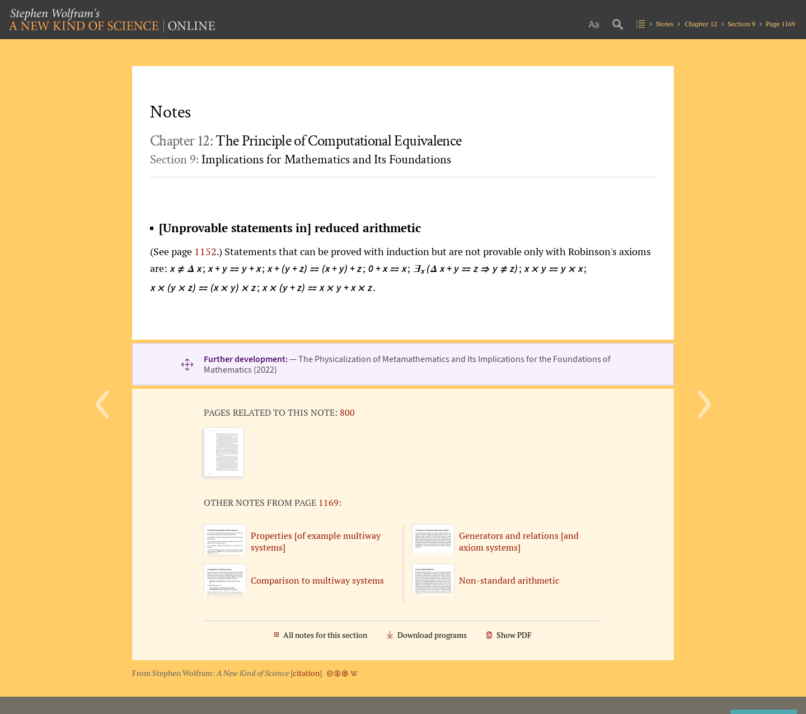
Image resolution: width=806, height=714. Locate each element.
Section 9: (300, 159)
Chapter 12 (701, 24)
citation (306, 673)
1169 (328, 502)
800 (347, 412)
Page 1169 (780, 24)
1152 (205, 251)
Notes (664, 24)
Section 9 (741, 24)
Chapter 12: (305, 141)
